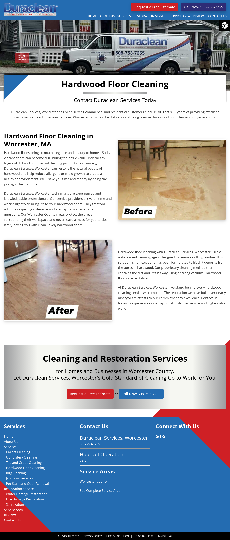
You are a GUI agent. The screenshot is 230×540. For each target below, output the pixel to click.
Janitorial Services (19, 478)
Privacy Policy (93, 536)
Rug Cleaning (16, 473)
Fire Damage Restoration (25, 499)
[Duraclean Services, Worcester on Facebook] (161, 436)
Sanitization (15, 504)
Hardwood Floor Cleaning (25, 468)
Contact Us (12, 520)
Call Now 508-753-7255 (203, 7)
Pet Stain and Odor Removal (27, 483)
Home (8, 436)
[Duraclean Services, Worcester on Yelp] (163, 436)
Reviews (10, 515)
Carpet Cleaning (18, 452)
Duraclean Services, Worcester (30, 9)
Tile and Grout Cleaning (24, 462)
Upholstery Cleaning (21, 457)
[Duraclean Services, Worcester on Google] (158, 436)
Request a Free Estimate (154, 7)
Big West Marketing (159, 536)
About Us (11, 441)
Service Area (13, 510)
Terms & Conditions (117, 536)
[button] (224, 25)
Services (10, 447)
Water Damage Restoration (27, 494)
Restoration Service (19, 489)
